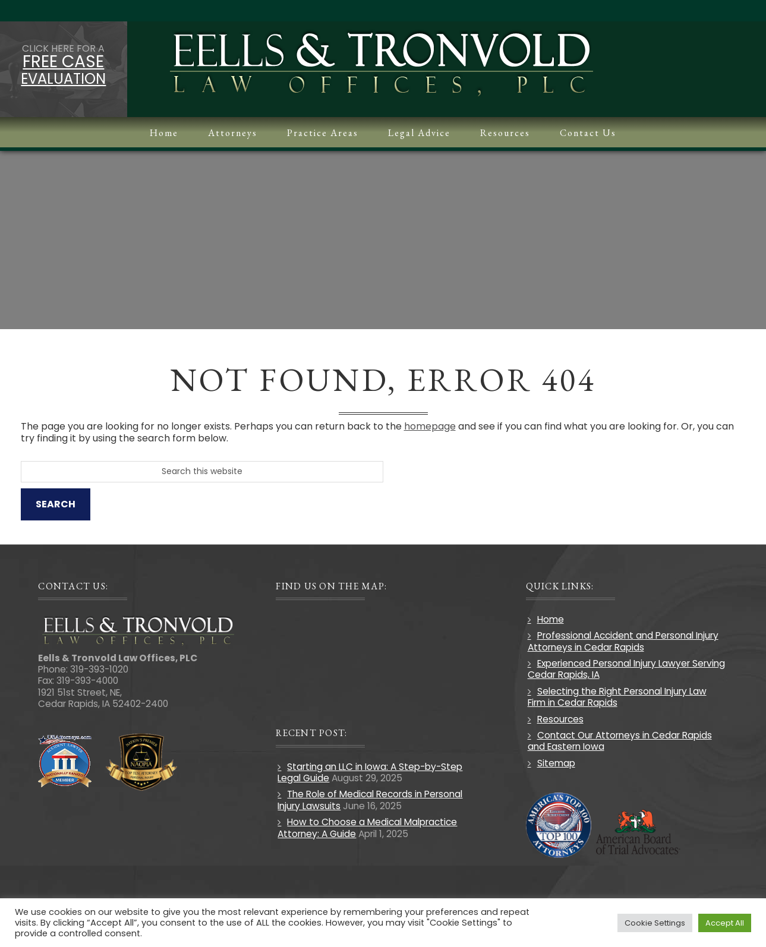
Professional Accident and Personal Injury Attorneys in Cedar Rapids (623, 641)
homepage (430, 426)
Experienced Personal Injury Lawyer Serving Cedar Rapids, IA (626, 669)
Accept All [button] (724, 923)
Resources (560, 719)
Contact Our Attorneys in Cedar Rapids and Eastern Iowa (620, 741)
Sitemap (556, 763)
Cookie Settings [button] (655, 923)
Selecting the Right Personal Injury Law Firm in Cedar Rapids (617, 697)
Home (550, 619)
